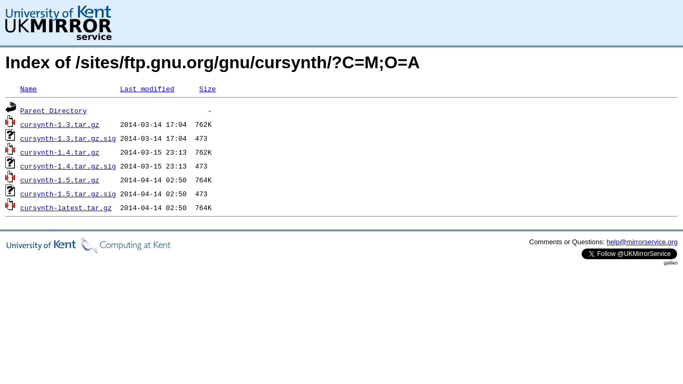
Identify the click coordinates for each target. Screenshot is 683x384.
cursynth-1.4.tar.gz (59, 152)
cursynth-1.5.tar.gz (59, 180)
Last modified (147, 88)
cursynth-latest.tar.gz (66, 207)
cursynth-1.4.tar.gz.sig (68, 166)
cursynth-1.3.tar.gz (59, 124)
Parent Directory (53, 110)
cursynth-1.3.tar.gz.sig (68, 138)
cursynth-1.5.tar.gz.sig (68, 193)
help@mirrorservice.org (642, 242)
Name (28, 88)
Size (207, 88)
